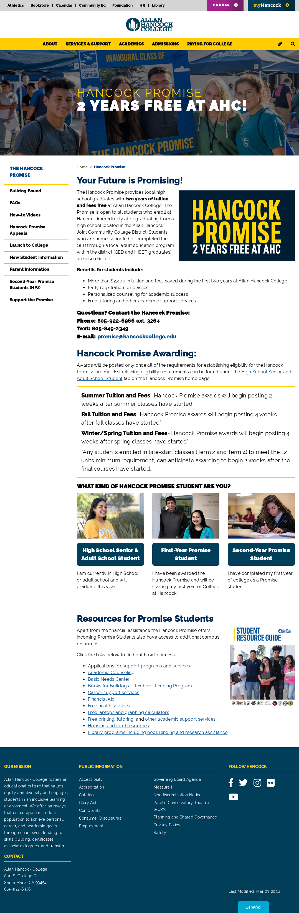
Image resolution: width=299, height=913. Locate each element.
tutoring (125, 719)
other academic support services (180, 719)
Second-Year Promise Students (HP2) (32, 284)
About (50, 44)
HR (142, 5)
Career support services (113, 692)
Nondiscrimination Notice (178, 795)
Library (158, 5)
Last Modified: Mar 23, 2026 (254, 891)
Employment (91, 826)
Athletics (15, 5)
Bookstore (40, 5)
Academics (131, 44)
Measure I (163, 787)
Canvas (221, 5)
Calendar (64, 5)
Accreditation (91, 787)
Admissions (165, 44)
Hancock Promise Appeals (27, 230)
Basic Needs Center (109, 679)
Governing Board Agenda (177, 779)
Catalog (86, 795)
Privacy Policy (167, 825)
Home (82, 167)
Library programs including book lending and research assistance (157, 732)
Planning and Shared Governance (185, 817)
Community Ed (92, 5)
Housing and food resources (118, 725)
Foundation (122, 5)
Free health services (109, 705)
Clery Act (88, 802)
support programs (142, 666)
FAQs (15, 202)
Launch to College (29, 245)
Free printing (101, 719)
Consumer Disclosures (100, 818)
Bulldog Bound (25, 190)
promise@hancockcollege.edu (136, 336)
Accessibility (91, 779)
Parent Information (29, 269)
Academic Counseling (111, 672)
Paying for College (209, 44)
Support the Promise (31, 299)
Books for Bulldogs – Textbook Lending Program (140, 685)
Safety (160, 832)
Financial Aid (101, 699)
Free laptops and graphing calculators (128, 712)
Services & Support (88, 44)
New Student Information (36, 257)
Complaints (90, 810)
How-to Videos (25, 215)
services (181, 666)
